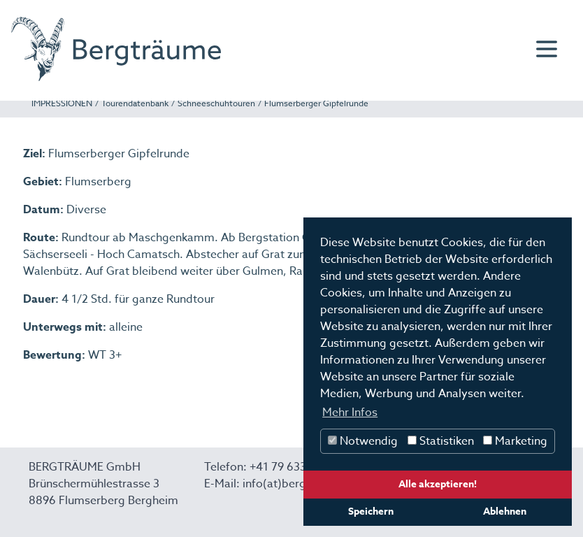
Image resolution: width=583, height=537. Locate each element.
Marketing (515, 441)
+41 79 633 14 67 (294, 467)
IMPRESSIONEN (61, 103)
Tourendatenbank (134, 103)
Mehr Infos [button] (349, 412)
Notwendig (363, 441)
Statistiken (441, 441)
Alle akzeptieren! (437, 484)
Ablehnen (504, 511)
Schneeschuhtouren (216, 103)
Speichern (371, 511)
